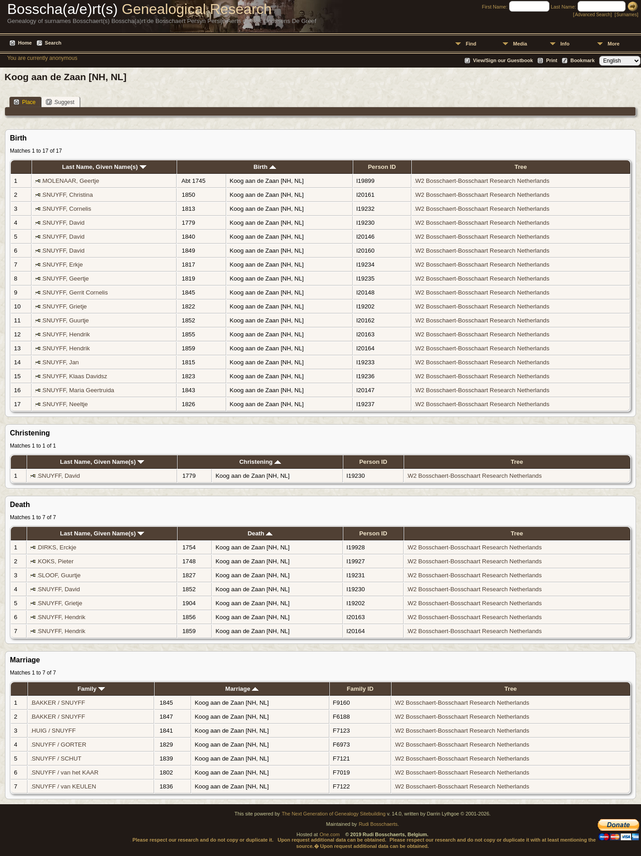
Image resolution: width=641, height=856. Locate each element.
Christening (260, 461)
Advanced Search (592, 14)
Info (564, 43)
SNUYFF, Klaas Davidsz (74, 376)
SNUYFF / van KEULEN (64, 786)
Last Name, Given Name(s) (104, 166)
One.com (330, 834)
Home (25, 42)
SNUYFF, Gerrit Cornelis (75, 292)
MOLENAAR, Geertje (70, 180)
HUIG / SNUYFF (54, 730)
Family (91, 688)
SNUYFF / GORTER (59, 744)
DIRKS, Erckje (57, 547)
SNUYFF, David (63, 222)
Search (53, 42)
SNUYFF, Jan (60, 362)
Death (260, 533)
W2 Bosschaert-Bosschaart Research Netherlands (482, 180)
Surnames (626, 14)
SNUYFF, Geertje (65, 278)
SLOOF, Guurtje (59, 575)
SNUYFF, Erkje (62, 264)
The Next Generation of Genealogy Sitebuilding (334, 813)
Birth (265, 166)
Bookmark (582, 60)
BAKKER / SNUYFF (58, 702)
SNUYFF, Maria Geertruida (78, 390)
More (613, 43)
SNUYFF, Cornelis (66, 208)
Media (520, 43)
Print (551, 60)
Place (25, 102)
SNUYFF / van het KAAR (65, 772)
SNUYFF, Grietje (64, 306)
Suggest (60, 102)
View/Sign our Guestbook (503, 60)
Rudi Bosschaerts (378, 824)
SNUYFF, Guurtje (65, 320)
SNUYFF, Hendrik (66, 334)
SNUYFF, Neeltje (65, 404)
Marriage (242, 688)
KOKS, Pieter (55, 561)
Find (471, 43)
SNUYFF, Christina (67, 194)
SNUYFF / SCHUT (56, 758)
